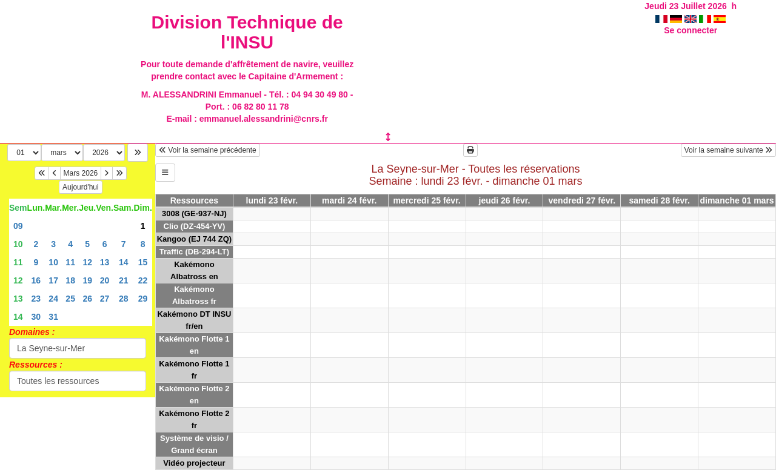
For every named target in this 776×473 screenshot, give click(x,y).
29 (143, 298)
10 (18, 244)
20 (105, 280)
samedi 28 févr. (659, 200)
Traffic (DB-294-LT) (194, 251)
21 (124, 280)
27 (105, 298)
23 (36, 298)
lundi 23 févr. (272, 200)
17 (53, 280)
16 (36, 280)
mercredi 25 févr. (426, 200)
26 (87, 298)
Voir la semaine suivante (728, 150)
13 (105, 262)
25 (70, 298)
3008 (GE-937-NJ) (194, 213)
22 (143, 280)
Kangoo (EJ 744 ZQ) (194, 238)
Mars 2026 (81, 173)
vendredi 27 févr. (582, 200)
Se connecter (690, 30)
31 (53, 317)
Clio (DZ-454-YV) (195, 226)
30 (36, 317)
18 (70, 280)
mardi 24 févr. (349, 200)
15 (143, 262)
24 (53, 298)
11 (18, 262)
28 (124, 298)
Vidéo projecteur (194, 463)
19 (87, 280)
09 (18, 226)
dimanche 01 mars (737, 200)
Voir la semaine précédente (207, 150)
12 (87, 262)
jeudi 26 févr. (504, 200)
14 (124, 262)
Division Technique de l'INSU (247, 32)
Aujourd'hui (80, 187)
